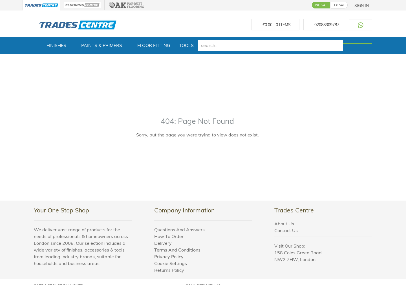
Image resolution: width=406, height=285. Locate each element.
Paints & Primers (101, 45)
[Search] (357, 43)
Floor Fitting (153, 45)
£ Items (275, 24)
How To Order (169, 236)
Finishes (56, 45)
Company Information (184, 210)
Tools (186, 45)
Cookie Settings (170, 263)
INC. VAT (321, 5)
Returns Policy (169, 270)
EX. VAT (339, 5)
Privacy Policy (169, 256)
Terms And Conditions (177, 250)
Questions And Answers (179, 229)
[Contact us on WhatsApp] (360, 24)
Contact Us (286, 230)
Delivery (163, 243)
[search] (270, 45)
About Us (284, 223)
